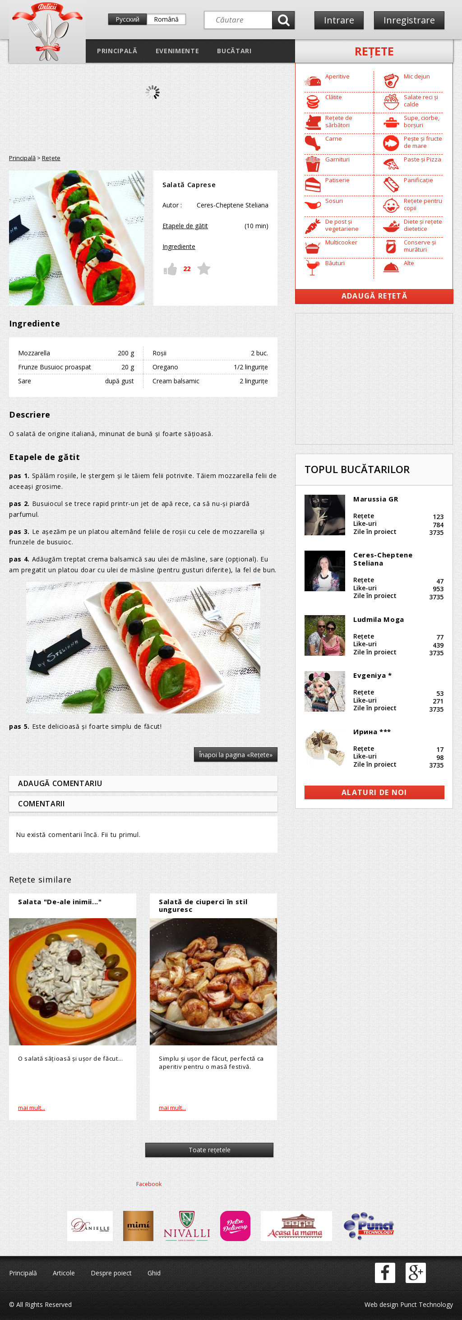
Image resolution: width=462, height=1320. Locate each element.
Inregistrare (409, 20)
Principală (117, 50)
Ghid (154, 1273)
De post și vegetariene (342, 225)
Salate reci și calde (421, 100)
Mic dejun (417, 76)
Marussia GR (375, 498)
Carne (333, 138)
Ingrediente (178, 246)
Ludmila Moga (378, 619)
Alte (409, 263)
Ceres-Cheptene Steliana (382, 558)
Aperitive (337, 76)
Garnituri (337, 159)
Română (166, 19)
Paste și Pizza (422, 159)
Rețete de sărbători (338, 121)
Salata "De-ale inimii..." (60, 901)
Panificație (418, 180)
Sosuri (334, 201)
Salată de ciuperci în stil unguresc (203, 905)
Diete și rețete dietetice (423, 225)
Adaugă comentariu (60, 783)
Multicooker (341, 242)
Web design (381, 1304)
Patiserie (337, 180)
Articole (64, 1273)
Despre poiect (111, 1273)
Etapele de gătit (185, 225)
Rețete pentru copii (423, 204)
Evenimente (177, 50)
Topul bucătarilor (357, 469)
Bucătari (234, 50)
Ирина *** (372, 731)
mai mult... (31, 1107)
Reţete (374, 51)
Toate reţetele (210, 1149)
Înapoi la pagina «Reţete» (236, 754)
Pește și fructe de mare (423, 142)
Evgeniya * (372, 675)
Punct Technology (425, 1304)
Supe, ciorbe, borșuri (421, 121)
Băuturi (335, 263)
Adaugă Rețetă (374, 296)
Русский (127, 19)
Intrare (339, 20)
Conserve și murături (420, 245)
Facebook (149, 1184)
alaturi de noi (374, 792)
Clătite (333, 97)
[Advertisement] (374, 378)
